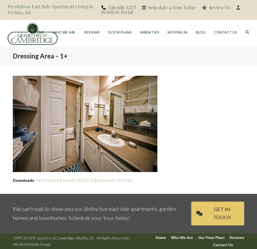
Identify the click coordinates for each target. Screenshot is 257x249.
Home (161, 237)
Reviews (237, 237)
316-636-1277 (122, 7)
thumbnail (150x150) (114, 180)
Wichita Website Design (32, 244)
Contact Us (223, 244)
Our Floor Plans (211, 237)
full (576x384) (47, 180)
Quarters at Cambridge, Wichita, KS (65, 238)
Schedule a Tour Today (169, 8)
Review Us (216, 8)
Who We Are (182, 237)
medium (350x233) (78, 180)
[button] (247, 32)
